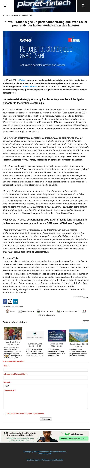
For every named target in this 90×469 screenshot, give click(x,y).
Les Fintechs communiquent (20, 15)
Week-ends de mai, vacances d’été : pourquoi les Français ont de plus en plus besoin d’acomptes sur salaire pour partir (13, 350)
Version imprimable (52, 311)
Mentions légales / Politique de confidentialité (45, 461)
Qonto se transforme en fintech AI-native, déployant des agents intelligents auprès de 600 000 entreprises (34, 352)
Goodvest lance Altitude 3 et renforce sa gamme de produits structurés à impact (78, 352)
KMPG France (30, 86)
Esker (22, 80)
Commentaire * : (10, 391)
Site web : (7, 383)
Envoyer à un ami (27, 311)
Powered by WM (45, 454)
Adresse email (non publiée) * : (15, 375)
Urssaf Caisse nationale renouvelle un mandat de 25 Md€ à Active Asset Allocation (56, 352)
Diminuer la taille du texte (51, 315)
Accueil (5, 15)
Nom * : (6, 367)
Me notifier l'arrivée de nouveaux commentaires (25, 415)
